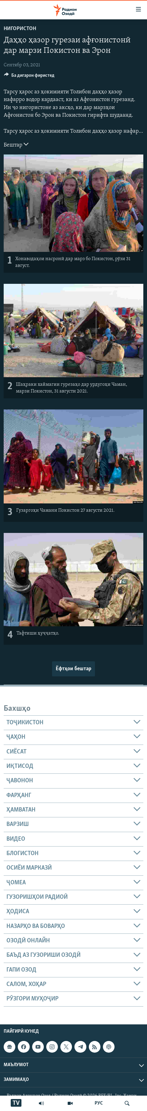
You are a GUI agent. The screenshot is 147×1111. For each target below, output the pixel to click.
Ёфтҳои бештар (73, 669)
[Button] (29, 77)
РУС (99, 1103)
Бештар (16, 144)
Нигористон (20, 29)
